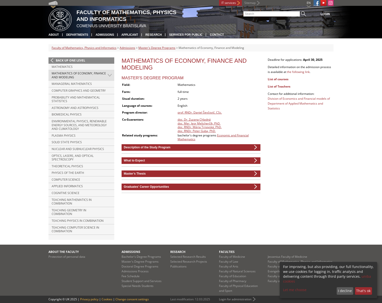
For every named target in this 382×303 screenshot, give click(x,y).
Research (153, 34)
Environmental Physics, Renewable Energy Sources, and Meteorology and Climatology (79, 125)
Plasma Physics (64, 136)
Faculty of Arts (228, 266)
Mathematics (62, 67)
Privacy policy (89, 299)
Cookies (107, 299)
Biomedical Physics (67, 114)
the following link (298, 72)
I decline (345, 290)
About (53, 34)
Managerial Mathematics (72, 84)
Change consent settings (132, 299)
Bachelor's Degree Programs (141, 257)
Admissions (105, 34)
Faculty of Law (228, 261)
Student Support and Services (142, 281)
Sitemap (250, 3)
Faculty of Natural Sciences (237, 271)
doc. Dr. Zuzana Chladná (194, 119)
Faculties (227, 252)
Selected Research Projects (188, 261)
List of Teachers (279, 86)
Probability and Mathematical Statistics (76, 99)
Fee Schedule (131, 276)
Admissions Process (135, 271)
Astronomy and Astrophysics (75, 108)
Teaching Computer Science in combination (75, 229)
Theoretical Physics (67, 166)
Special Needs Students (137, 286)
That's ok (363, 290)
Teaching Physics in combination (78, 221)
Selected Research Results (188, 257)
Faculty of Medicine (232, 257)
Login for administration (235, 299)
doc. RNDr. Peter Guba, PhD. (197, 131)
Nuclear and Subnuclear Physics (78, 149)
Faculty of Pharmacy (232, 281)
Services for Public (185, 34)
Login (325, 14)
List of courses (278, 79)
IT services (228, 3)
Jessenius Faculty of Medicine (287, 257)
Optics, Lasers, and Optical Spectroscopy (73, 158)
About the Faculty (63, 252)
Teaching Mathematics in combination (72, 202)
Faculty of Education (232, 276)
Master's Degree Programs (156, 48)
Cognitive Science (65, 193)
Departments (77, 34)
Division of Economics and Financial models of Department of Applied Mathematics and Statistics (299, 103)
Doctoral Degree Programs (140, 266)
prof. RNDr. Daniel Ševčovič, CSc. (200, 112)
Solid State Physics (67, 142)
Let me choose (294, 289)
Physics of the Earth (68, 173)
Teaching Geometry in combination (69, 212)
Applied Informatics (67, 186)
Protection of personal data (66, 257)
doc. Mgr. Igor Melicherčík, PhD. (199, 123)
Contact (217, 34)
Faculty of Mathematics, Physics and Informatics (84, 48)
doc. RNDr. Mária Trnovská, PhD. (200, 127)
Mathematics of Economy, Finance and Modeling (79, 75)
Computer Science (66, 180)
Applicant (129, 34)
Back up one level (70, 60)
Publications (178, 266)
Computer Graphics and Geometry (79, 91)
